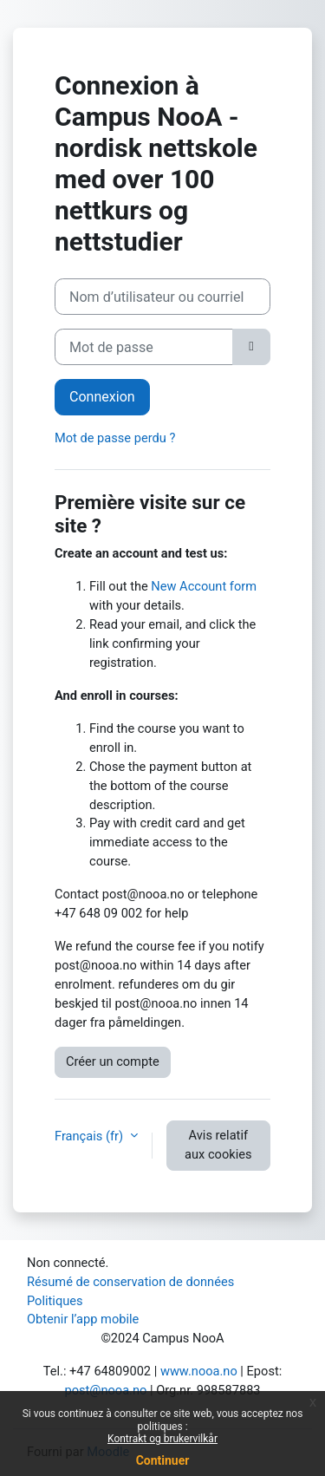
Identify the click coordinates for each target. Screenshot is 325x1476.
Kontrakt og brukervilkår (162, 1439)
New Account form (204, 586)
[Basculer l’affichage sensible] (251, 347)
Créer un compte (112, 1061)
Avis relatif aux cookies (218, 1144)
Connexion (102, 397)
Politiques (55, 1301)
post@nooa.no (105, 1390)
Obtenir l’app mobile (83, 1319)
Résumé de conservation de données (130, 1282)
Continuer (163, 1460)
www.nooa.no (198, 1371)
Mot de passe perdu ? (115, 438)
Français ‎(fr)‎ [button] (91, 1136)
